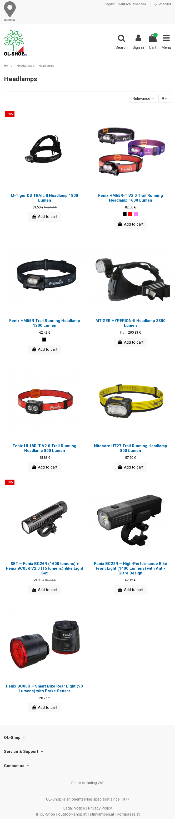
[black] (125, 214)
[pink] (136, 214)
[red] (130, 214)
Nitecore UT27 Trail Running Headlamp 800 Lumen (130, 448)
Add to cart (44, 216)
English (110, 4)
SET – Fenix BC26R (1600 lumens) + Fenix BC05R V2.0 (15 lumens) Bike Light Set (44, 568)
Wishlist (162, 4)
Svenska (139, 4)
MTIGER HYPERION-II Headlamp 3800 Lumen (131, 323)
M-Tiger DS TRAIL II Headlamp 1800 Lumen (44, 198)
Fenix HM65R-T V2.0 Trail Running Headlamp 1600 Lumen (130, 198)
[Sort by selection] (143, 99)
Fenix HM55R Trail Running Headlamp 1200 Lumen (44, 323)
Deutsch (124, 4)
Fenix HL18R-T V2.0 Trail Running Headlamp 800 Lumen (44, 448)
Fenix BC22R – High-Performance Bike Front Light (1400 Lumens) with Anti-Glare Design (130, 568)
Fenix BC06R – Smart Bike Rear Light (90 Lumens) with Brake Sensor (44, 688)
